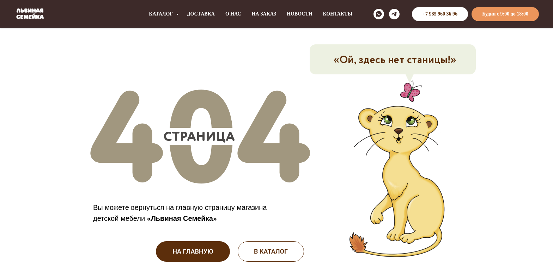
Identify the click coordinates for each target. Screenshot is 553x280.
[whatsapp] (378, 14)
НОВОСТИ (299, 14)
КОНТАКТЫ (338, 14)
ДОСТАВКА (201, 14)
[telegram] (394, 14)
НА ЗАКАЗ (264, 14)
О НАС (233, 14)
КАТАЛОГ (161, 14)
